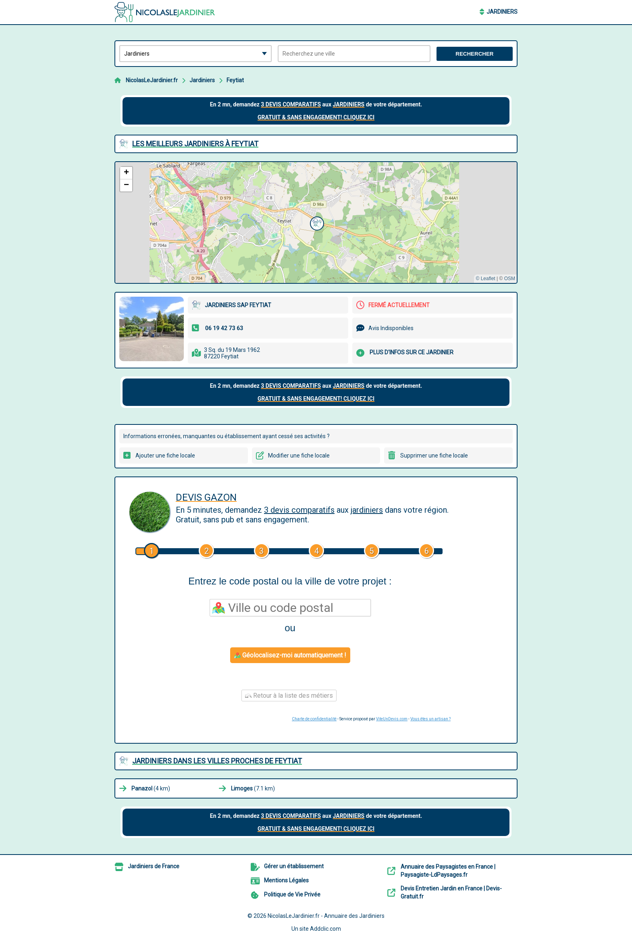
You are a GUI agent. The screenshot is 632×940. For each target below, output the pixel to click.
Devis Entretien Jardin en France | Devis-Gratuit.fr (451, 892)
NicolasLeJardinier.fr (152, 80)
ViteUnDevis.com (391, 719)
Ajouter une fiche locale (165, 455)
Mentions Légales (286, 880)
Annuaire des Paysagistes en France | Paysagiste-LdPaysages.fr (448, 870)
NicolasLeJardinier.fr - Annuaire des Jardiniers (326, 916)
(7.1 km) (253, 788)
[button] (316, 222)
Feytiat (235, 80)
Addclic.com (325, 928)
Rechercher (474, 54)
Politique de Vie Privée (292, 894)
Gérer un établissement (294, 866)
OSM (509, 278)
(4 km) (150, 788)
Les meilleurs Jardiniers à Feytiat (195, 143)
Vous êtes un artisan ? (430, 719)
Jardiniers (502, 11)
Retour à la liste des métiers (289, 695)
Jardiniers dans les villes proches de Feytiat (217, 761)
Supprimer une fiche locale (434, 455)
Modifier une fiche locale (299, 455)
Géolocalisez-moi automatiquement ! (290, 655)
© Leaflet (485, 278)
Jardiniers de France (153, 866)
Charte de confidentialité (314, 719)
